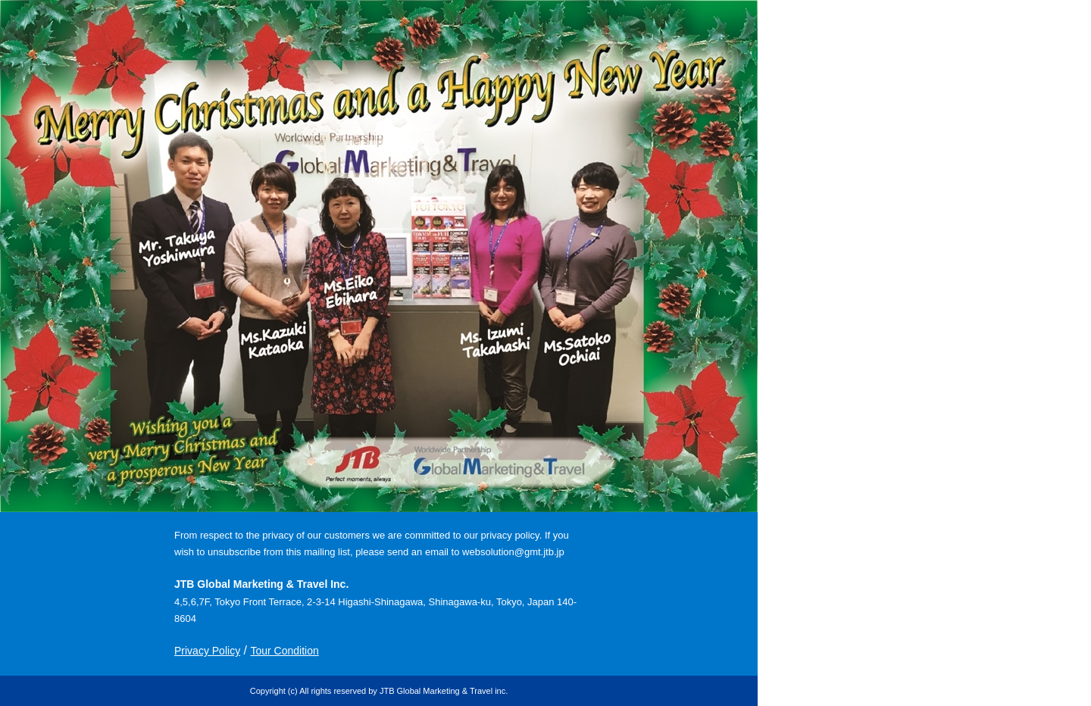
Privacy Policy (207, 651)
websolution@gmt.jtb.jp (513, 552)
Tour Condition (284, 651)
